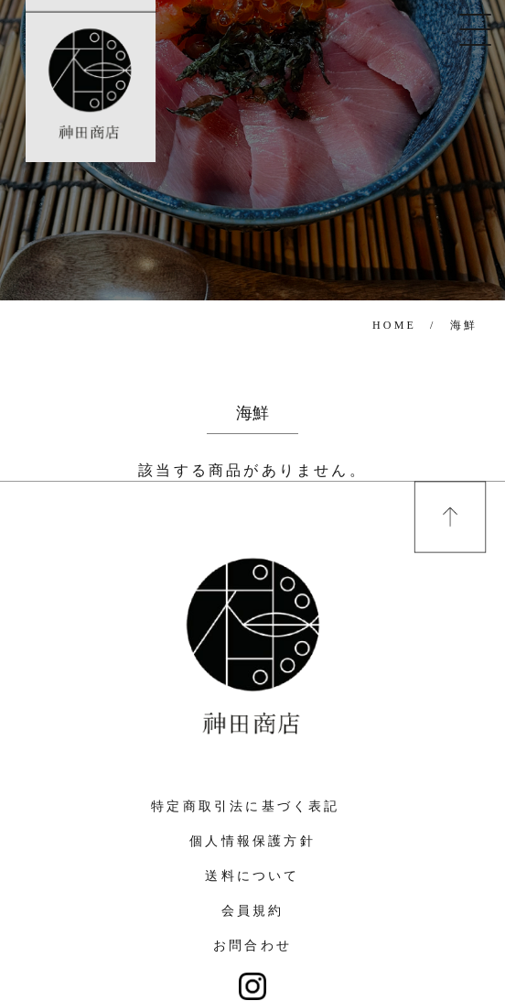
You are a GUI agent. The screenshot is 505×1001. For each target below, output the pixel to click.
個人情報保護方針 (252, 841)
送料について (252, 876)
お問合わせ (252, 945)
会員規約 (253, 911)
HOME (394, 325)
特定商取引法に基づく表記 (245, 806)
